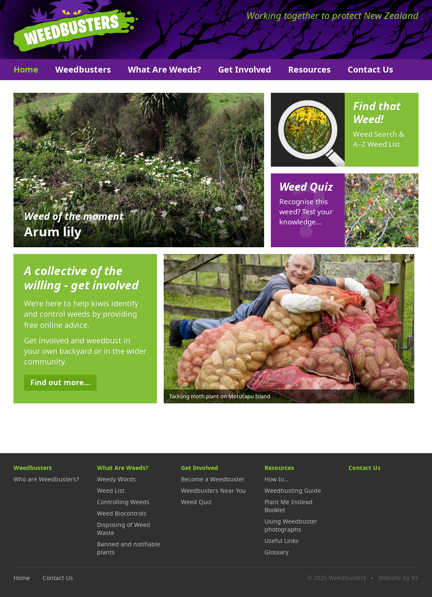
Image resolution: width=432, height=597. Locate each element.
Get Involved (244, 69)
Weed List (110, 490)
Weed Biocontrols (121, 513)
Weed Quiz (196, 502)
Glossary (277, 552)
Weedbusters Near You (213, 490)
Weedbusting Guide (293, 490)
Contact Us (370, 69)
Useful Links (282, 541)
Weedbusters (76, 29)
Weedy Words (116, 479)
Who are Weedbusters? (46, 479)
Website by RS (398, 578)
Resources (309, 69)
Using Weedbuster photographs (291, 525)
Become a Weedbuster (213, 479)
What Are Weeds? (164, 69)
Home (26, 69)
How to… (277, 479)
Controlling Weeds (123, 502)
